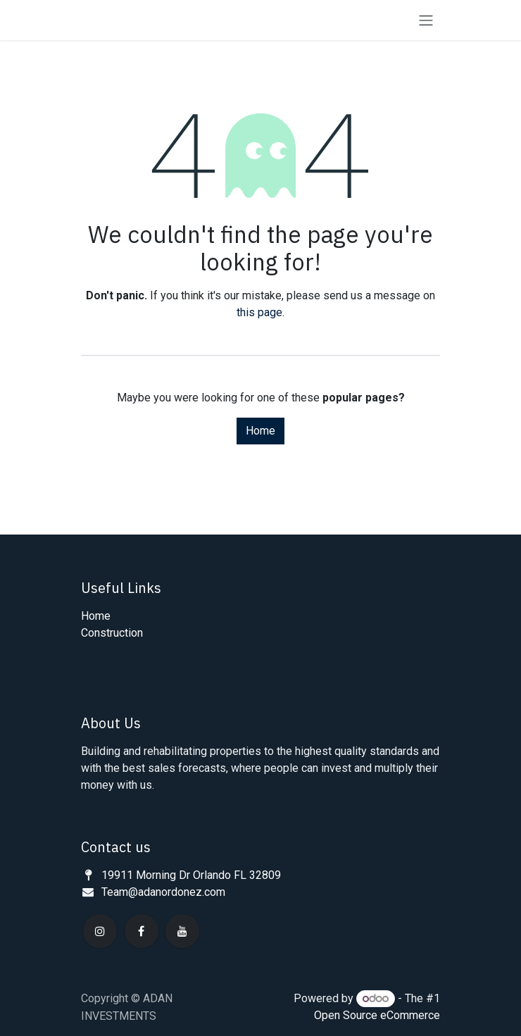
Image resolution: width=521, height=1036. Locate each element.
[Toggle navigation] (426, 20)
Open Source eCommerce (377, 1015)
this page (259, 312)
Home (260, 430)
